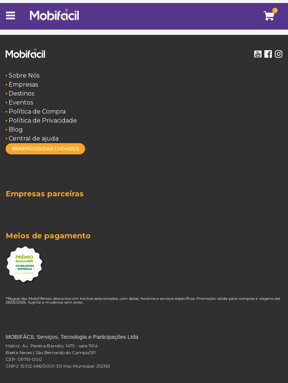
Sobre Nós (24, 75)
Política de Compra (37, 111)
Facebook (268, 54)
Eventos (21, 102)
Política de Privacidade (43, 120)
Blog (16, 129)
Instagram (278, 54)
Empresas (23, 84)
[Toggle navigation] (13, 16)
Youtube (257, 54)
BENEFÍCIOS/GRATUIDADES (45, 148)
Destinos (21, 93)
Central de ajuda (33, 138)
